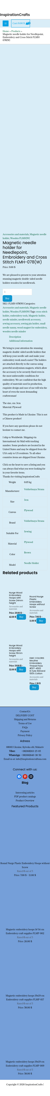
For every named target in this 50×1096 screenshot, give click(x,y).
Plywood (28, 510)
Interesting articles (25, 792)
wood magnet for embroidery (32, 327)
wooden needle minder (14, 331)
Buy (7, 298)
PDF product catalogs (25, 796)
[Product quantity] (17, 292)
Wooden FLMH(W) (20, 238)
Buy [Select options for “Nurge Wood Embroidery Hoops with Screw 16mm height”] (21, 669)
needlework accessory (29, 319)
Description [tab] (15, 336)
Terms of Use (25, 723)
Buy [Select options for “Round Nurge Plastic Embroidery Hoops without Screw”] (41, 620)
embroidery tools (19, 315)
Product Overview (25, 800)
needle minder (10, 319)
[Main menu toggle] (6, 23)
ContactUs (25, 711)
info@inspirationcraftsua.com (31, 759)
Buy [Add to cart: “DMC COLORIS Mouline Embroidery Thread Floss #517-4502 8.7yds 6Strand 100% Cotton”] (34, 687)
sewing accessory (11, 323)
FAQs (25, 727)
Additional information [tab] (21, 340)
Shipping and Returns (25, 719)
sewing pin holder (30, 323)
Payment (25, 731)
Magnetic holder (37, 315)
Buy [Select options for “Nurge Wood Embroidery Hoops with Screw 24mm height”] (21, 616)
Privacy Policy (25, 735)
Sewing (28, 531)
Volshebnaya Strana (34, 489)
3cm (26, 499)
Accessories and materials (16, 234)
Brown (27, 552)
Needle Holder (31, 563)
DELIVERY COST (25, 715)
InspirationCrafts (15, 14)
